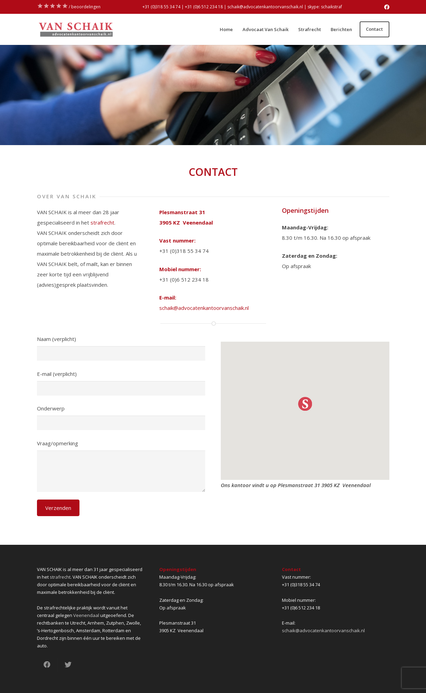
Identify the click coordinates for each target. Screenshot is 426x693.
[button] (305, 404)
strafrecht (102, 222)
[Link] (75, 29)
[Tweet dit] (68, 665)
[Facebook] (386, 7)
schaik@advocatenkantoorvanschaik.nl (204, 307)
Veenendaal (86, 615)
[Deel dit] (47, 665)
